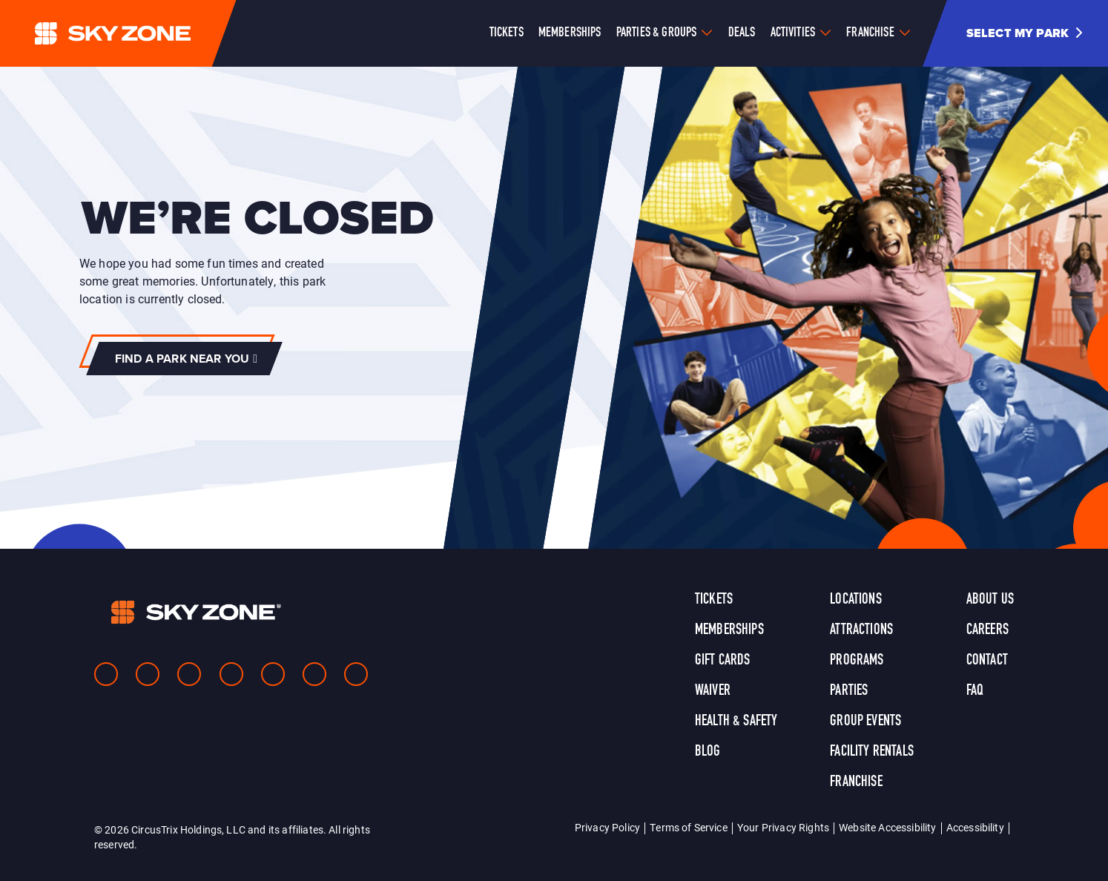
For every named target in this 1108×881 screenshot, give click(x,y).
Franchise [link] (856, 782)
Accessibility (975, 827)
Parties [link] (849, 691)
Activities (793, 33)
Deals (742, 33)
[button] (1030, 33)
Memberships (569, 33)
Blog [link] (708, 752)
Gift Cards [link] (723, 660)
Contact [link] (987, 660)
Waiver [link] (713, 691)
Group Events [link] (865, 721)
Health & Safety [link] (736, 721)
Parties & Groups (656, 33)
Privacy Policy (607, 827)
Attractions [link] (861, 630)
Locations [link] (855, 600)
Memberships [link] (729, 630)
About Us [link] (990, 600)
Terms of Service (689, 827)
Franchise (870, 33)
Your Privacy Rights (783, 827)
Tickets (506, 33)
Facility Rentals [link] (872, 752)
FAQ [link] (974, 691)
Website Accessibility (887, 827)
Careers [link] (987, 630)
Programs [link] (856, 660)
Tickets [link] (714, 600)
